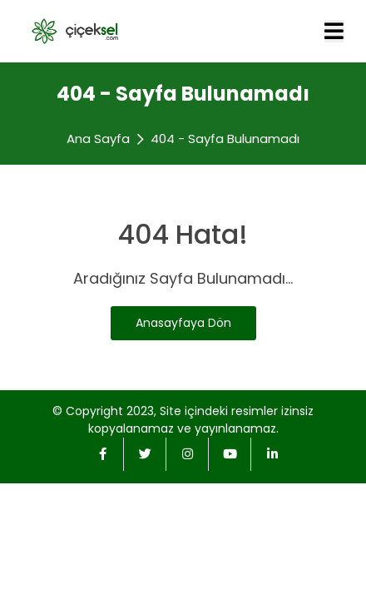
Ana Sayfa (98, 138)
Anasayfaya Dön (183, 322)
